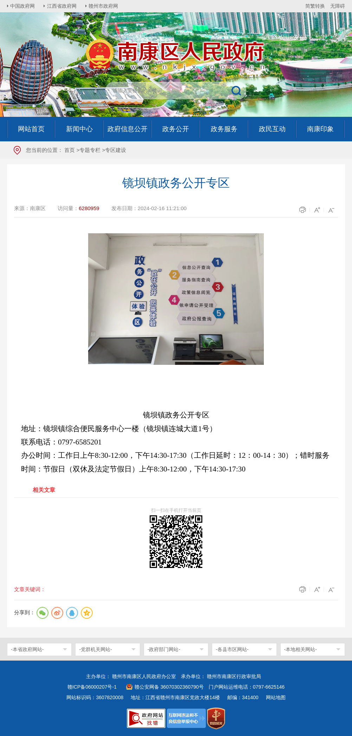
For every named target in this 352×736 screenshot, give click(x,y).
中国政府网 (23, 6)
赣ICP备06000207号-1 (92, 687)
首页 (69, 150)
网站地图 (276, 697)
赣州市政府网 (104, 6)
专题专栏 (89, 150)
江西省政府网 (62, 6)
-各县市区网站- (232, 649)
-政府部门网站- (164, 649)
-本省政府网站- (27, 649)
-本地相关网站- (300, 649)
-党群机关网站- (95, 649)
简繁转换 (315, 6)
